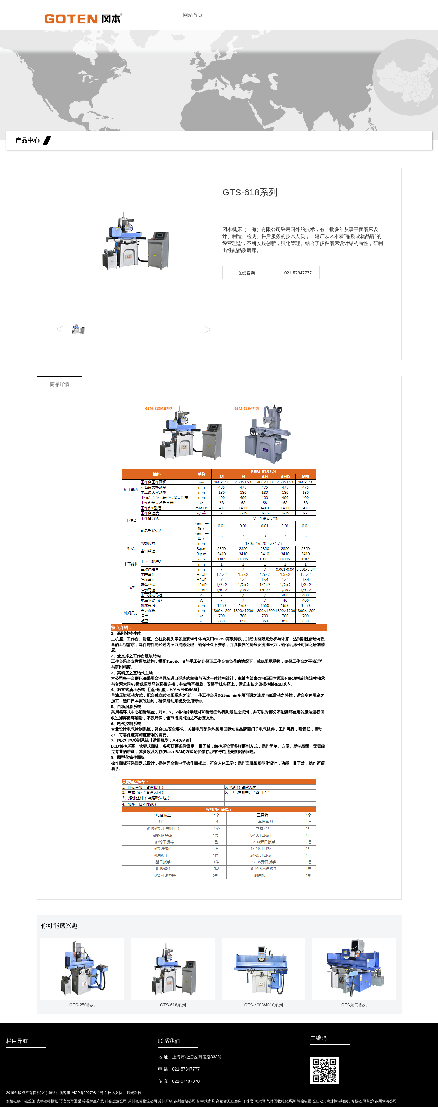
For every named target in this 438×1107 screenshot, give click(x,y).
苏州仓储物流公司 (142, 1101)
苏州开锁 (165, 1101)
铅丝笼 (29, 1101)
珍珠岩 (247, 1101)
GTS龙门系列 (354, 972)
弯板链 (356, 1101)
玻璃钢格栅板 (47, 1101)
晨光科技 (134, 1093)
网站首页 (193, 15)
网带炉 (368, 1101)
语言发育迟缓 (70, 1101)
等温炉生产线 (93, 1101)
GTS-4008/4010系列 (263, 972)
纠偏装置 (304, 1101)
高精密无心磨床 (229, 1101)
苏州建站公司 (185, 1101)
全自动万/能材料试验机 (331, 1101)
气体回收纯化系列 (281, 1101)
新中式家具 (206, 1101)
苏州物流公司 (386, 1101)
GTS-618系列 (173, 972)
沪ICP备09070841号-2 (88, 1093)
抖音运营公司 (116, 1101)
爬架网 (260, 1101)
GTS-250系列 (82, 972)
